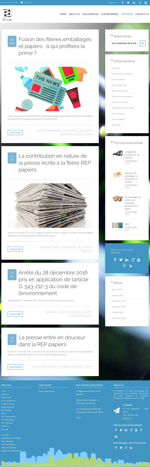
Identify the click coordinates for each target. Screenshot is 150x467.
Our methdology (7, 420)
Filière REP (53, 367)
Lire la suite (15, 132)
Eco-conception (118, 119)
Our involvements (8, 416)
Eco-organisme (51, 312)
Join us (4, 413)
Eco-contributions (39, 367)
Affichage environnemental (123, 108)
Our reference (110, 14)
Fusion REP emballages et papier (49, 130)
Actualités (116, 68)
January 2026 (117, 295)
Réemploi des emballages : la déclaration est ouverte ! (87, 401)
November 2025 (119, 306)
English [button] (112, 2)
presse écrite (86, 251)
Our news (127, 14)
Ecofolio (56, 247)
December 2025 (118, 301)
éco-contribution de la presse (71, 134)
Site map (4, 429)
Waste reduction (7, 407)
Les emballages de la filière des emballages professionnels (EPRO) (89, 410)
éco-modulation (85, 130)
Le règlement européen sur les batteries (88, 393)
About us (74, 14)
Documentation (118, 79)
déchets (88, 134)
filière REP (87, 312)
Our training (6, 410)
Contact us (142, 14)
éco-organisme (45, 247)
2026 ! (78, 418)
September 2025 (119, 318)
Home (63, 14)
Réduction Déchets (120, 91)
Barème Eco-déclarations (122, 96)
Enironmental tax (8, 404)
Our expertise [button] (90, 14)
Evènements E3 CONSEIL (122, 74)
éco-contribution (70, 130)
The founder (6, 397)
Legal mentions (87, 464)
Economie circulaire (120, 102)
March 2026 (117, 289)
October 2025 (118, 312)
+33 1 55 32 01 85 (130, 415)
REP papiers (78, 367)
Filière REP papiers (69, 247)
